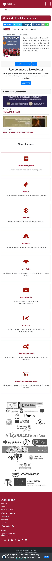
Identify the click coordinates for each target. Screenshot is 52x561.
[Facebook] (1, 540)
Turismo (4, 523)
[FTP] (26, 540)
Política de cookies (21, 559)
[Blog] (15, 540)
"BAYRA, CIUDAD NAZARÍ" (11, 112)
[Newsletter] (22, 540)
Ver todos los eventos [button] (23, 64)
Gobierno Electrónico (8, 533)
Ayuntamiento (5, 516)
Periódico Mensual (7, 509)
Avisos (3, 530)
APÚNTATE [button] (26, 83)
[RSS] (19, 540)
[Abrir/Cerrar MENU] (48, 4)
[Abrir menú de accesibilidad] (4, 557)
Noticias (4, 503)
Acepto (46, 556)
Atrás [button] (34, 64)
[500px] (12, 540)
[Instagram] (8, 540)
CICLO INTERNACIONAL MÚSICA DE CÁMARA (18, 132)
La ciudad (4, 520)
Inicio (7, 10)
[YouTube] (5, 540)
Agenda (3, 506)
